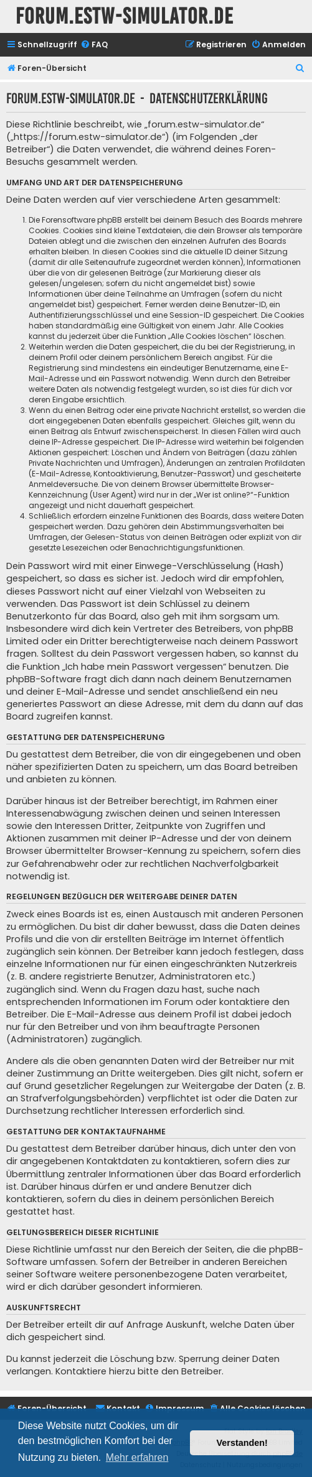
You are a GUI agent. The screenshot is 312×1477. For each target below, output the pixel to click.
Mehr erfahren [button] (137, 1457)
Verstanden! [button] (242, 1443)
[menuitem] (94, 45)
